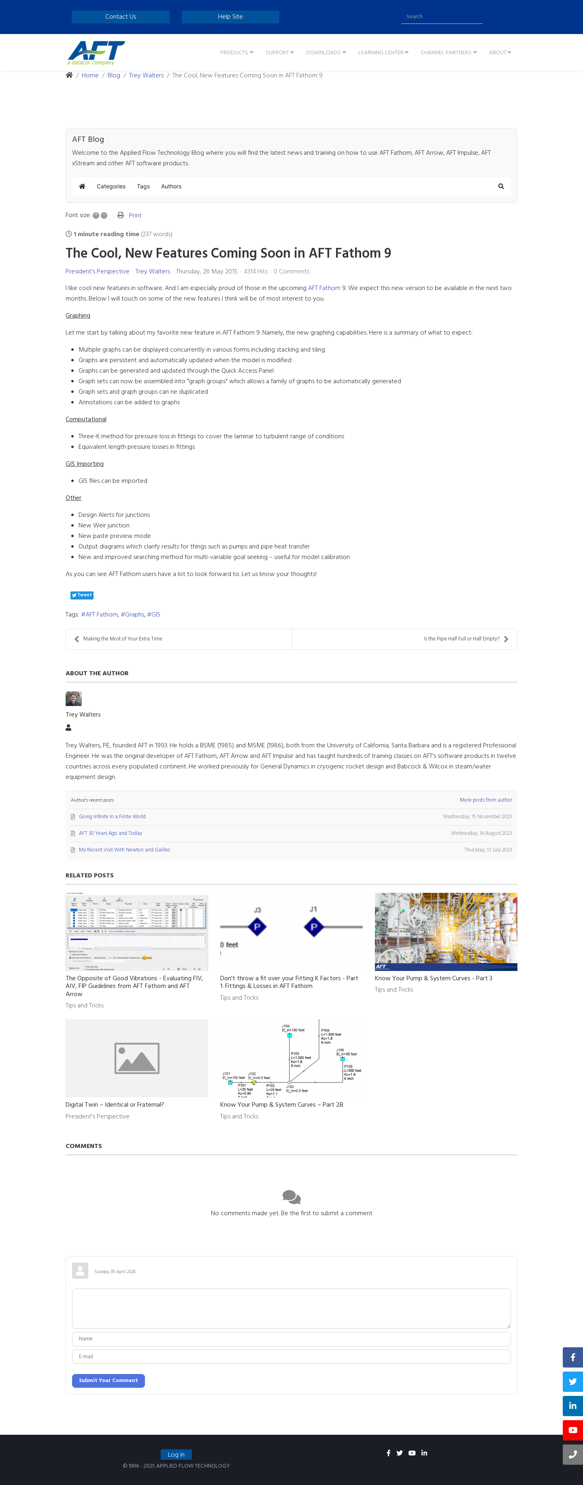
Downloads (323, 53)
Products (234, 53)
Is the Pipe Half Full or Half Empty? (466, 639)
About (497, 53)
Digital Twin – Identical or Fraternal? (115, 1105)
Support (277, 53)
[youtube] (412, 1454)
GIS (155, 615)
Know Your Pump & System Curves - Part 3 (433, 978)
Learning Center (381, 53)
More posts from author (486, 800)
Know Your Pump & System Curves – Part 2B (281, 1105)
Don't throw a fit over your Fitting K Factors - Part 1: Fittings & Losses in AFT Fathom (289, 982)
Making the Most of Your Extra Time (118, 639)
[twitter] (399, 1454)
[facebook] (389, 1454)
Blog (114, 75)
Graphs (134, 615)
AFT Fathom (324, 288)
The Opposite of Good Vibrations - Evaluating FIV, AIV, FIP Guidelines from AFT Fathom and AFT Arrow (134, 986)
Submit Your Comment (108, 1380)
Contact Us (120, 17)
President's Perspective (98, 272)
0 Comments (291, 272)
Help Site (230, 17)
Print (135, 216)
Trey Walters (146, 75)
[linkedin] (424, 1454)
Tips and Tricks (85, 1006)
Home (90, 75)
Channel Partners (446, 53)
